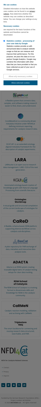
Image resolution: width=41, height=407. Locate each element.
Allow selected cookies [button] (20, 83)
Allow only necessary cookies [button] (20, 76)
